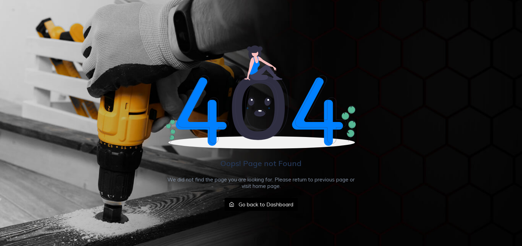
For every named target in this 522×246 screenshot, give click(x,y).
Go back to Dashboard (261, 204)
